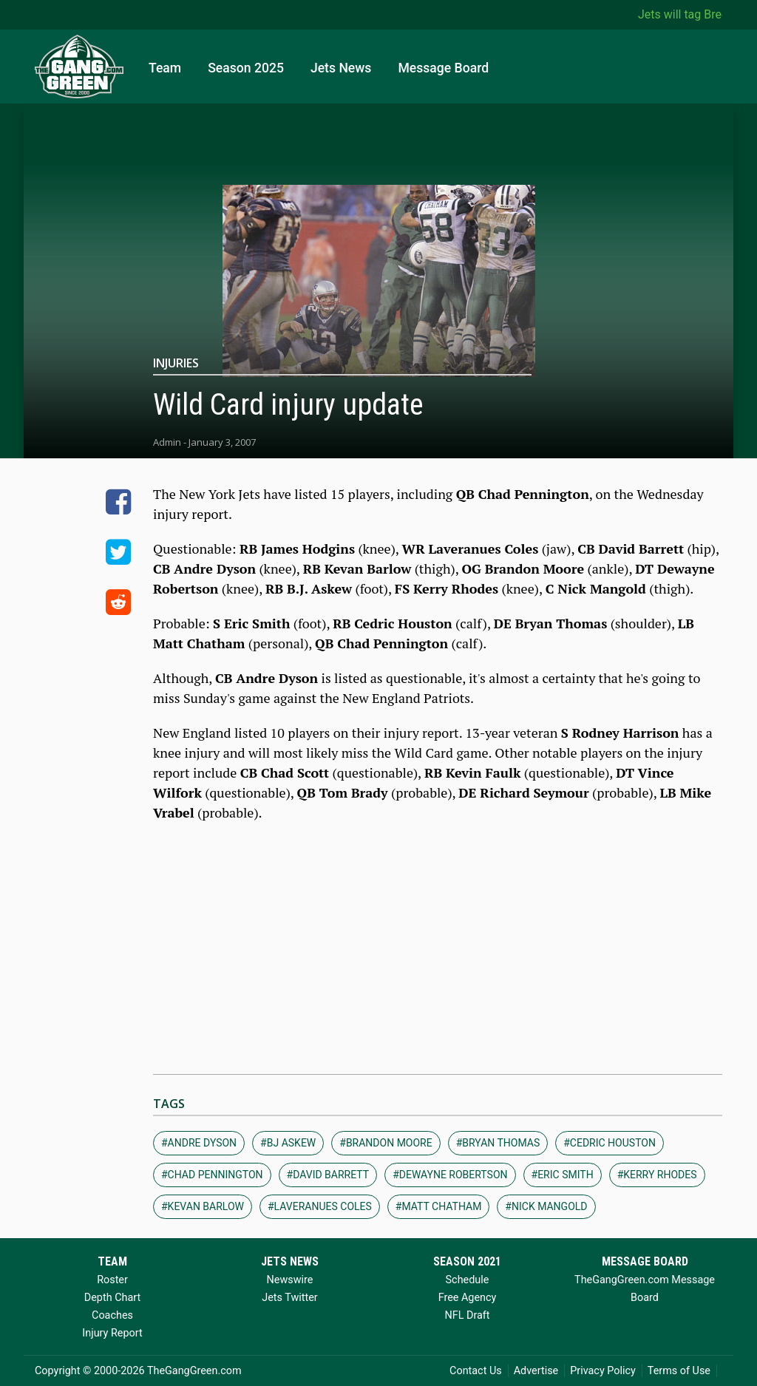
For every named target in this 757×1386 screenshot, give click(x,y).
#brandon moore (385, 1143)
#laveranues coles (320, 1206)
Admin (167, 442)
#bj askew (288, 1143)
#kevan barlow (202, 1206)
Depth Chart (112, 1297)
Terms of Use (679, 1371)
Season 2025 (246, 68)
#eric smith (563, 1175)
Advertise (536, 1371)
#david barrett (328, 1175)
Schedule (467, 1280)
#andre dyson (199, 1143)
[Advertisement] (437, 941)
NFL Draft (466, 1315)
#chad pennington (212, 1175)
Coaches (112, 1315)
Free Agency (467, 1297)
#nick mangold (546, 1206)
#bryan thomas (498, 1143)
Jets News (341, 68)
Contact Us (475, 1371)
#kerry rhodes (657, 1175)
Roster (112, 1280)
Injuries (176, 363)
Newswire (290, 1280)
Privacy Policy (603, 1371)
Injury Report (112, 1333)
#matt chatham (439, 1206)
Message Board (443, 68)
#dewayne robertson (450, 1175)
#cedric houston (609, 1143)
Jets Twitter (289, 1297)
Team (165, 68)
